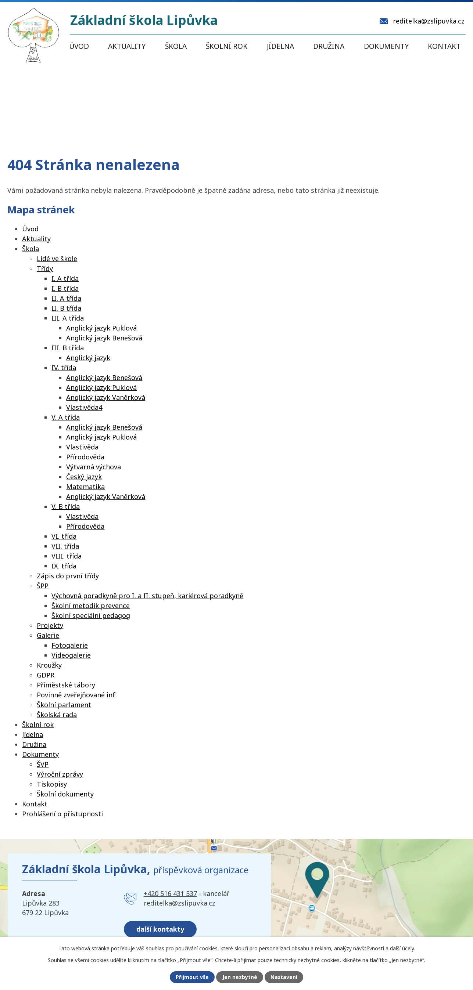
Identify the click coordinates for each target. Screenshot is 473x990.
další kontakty (160, 928)
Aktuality (127, 46)
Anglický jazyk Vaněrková (105, 397)
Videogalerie (71, 655)
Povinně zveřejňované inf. (77, 694)
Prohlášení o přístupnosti (62, 813)
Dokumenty (386, 46)
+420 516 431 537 (170, 893)
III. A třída (67, 318)
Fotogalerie (69, 645)
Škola (176, 46)
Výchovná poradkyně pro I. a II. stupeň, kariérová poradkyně (147, 595)
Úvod (79, 46)
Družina (328, 46)
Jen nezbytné (239, 977)
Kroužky (49, 665)
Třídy (45, 268)
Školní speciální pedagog (90, 615)
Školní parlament (64, 704)
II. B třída (66, 308)
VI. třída (63, 536)
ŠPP (43, 585)
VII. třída (65, 546)
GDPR (45, 675)
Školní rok (226, 46)
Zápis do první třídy (68, 575)
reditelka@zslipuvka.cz (179, 903)
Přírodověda (85, 456)
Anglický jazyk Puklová (101, 328)
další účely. (402, 947)
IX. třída (63, 565)
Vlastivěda (82, 446)
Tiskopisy (52, 784)
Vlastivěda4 (84, 407)
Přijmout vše (192, 977)
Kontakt (444, 46)
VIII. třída (66, 556)
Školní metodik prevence (90, 605)
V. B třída (65, 506)
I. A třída (65, 278)
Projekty (50, 625)
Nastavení (283, 977)
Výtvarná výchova (93, 466)
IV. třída (63, 367)
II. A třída (66, 298)
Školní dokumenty (65, 794)
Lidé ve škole (57, 258)
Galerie (48, 635)
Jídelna (280, 46)
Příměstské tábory (66, 684)
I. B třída (65, 288)
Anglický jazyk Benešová (104, 337)
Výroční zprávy (60, 774)
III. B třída (67, 347)
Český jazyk (84, 476)
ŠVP (43, 764)
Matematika (85, 486)
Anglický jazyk (88, 357)
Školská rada (57, 714)
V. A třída (65, 417)
